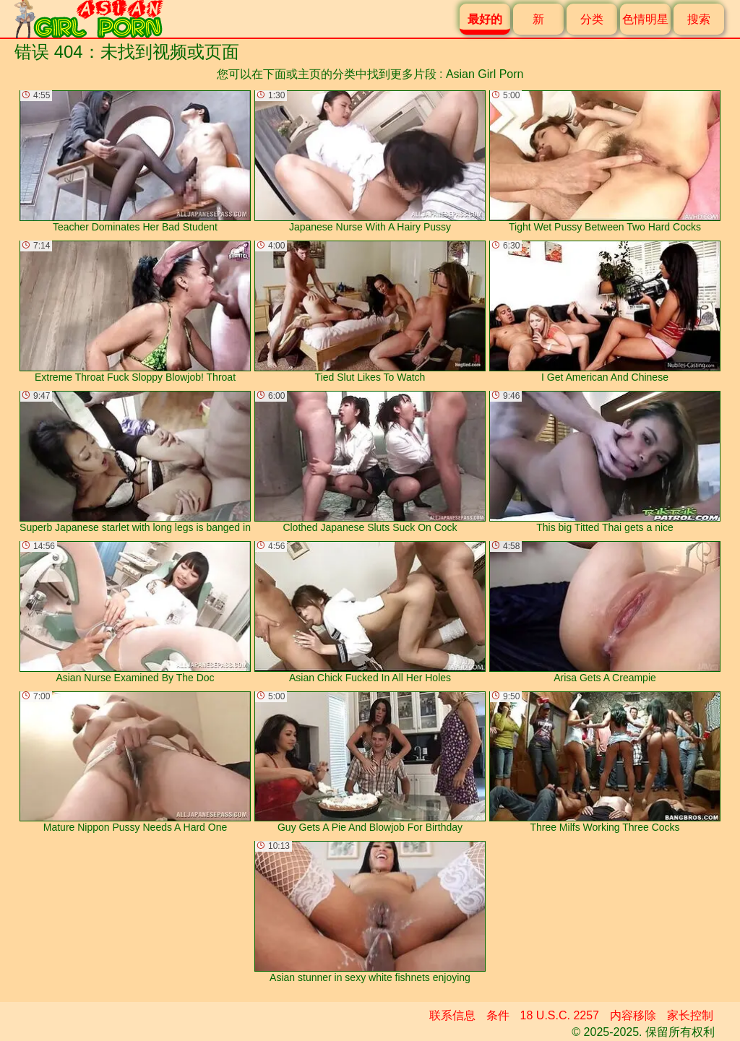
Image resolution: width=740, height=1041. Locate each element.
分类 (591, 19)
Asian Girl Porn (485, 74)
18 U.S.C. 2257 (559, 1015)
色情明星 (645, 19)
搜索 (698, 19)
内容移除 (633, 1015)
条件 (497, 1015)
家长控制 (690, 1015)
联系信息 (452, 1015)
